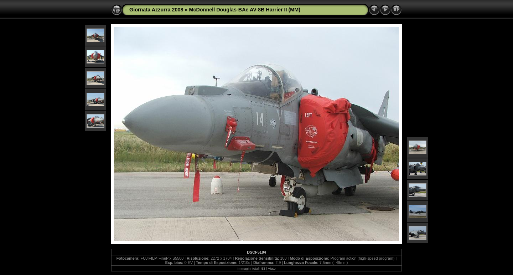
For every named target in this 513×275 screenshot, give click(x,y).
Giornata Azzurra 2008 (156, 9)
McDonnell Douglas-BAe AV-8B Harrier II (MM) (244, 9)
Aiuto (272, 268)
